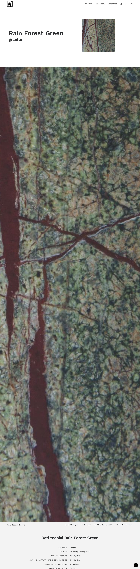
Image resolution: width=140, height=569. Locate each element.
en (132, 4)
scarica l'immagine (71, 525)
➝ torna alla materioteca (124, 525)
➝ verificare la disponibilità (103, 525)
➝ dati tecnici (86, 525)
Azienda (88, 4)
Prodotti (100, 4)
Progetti (113, 4)
